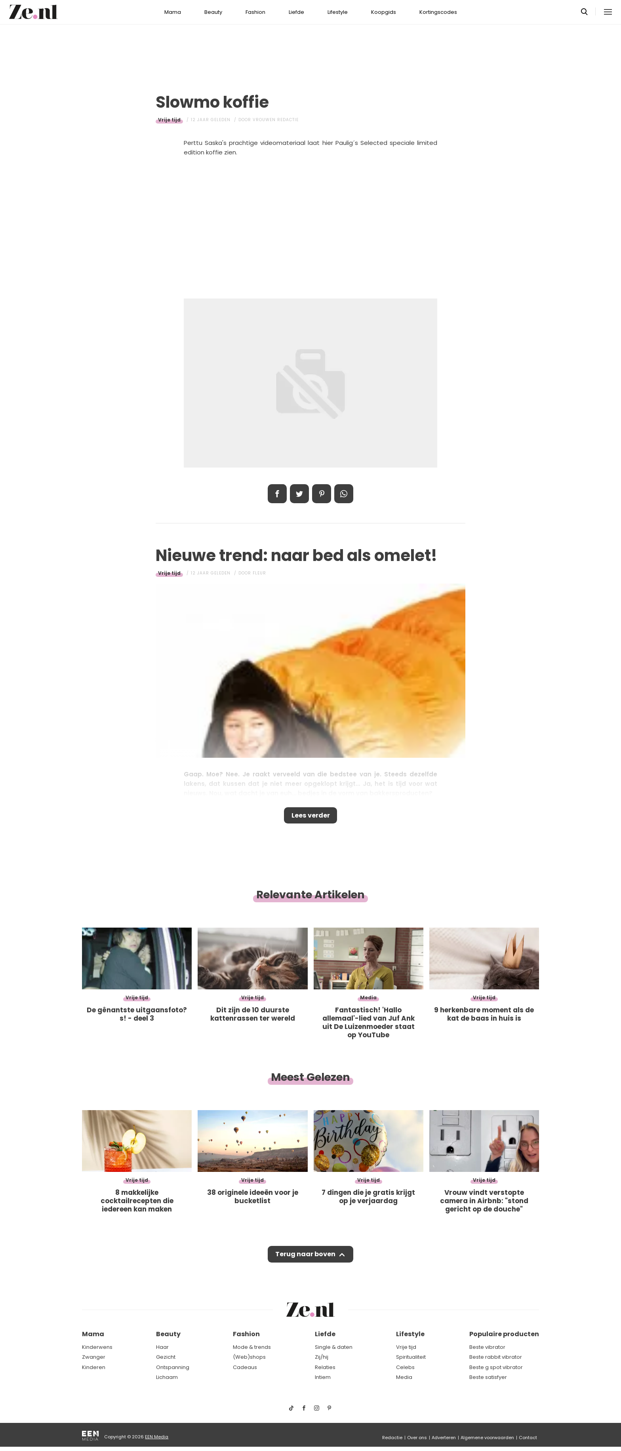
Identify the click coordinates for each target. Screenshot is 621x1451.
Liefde (296, 12)
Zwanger (93, 1357)
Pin (321, 493)
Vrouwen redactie (276, 120)
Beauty (213, 12)
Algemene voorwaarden (487, 1437)
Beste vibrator (487, 1347)
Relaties (325, 1367)
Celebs (405, 1367)
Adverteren (444, 1437)
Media (404, 1377)
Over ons (417, 1437)
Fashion (255, 12)
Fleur (259, 573)
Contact (528, 1437)
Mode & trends (252, 1347)
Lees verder (311, 817)
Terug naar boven (305, 1258)
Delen (277, 493)
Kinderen (93, 1367)
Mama (172, 12)
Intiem (323, 1377)
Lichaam (167, 1377)
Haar (162, 1347)
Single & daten (333, 1347)
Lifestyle (338, 12)
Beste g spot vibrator (496, 1367)
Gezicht (165, 1357)
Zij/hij (321, 1357)
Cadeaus (245, 1367)
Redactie (392, 1437)
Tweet (299, 493)
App (343, 493)
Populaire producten (504, 1334)
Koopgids (383, 12)
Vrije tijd (169, 119)
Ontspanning (172, 1367)
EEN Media (156, 1437)
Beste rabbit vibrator (495, 1357)
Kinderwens (97, 1347)
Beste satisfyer (488, 1377)
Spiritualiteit (411, 1357)
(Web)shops (249, 1357)
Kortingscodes (438, 12)
